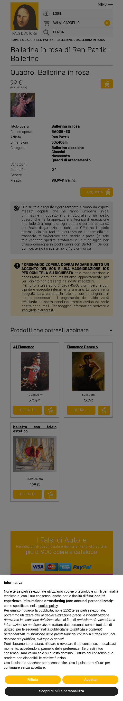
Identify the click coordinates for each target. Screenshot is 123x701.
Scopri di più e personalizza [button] (61, 691)
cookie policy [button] (48, 606)
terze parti (79, 610)
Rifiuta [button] (32, 680)
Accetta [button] (90, 680)
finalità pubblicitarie (53, 629)
